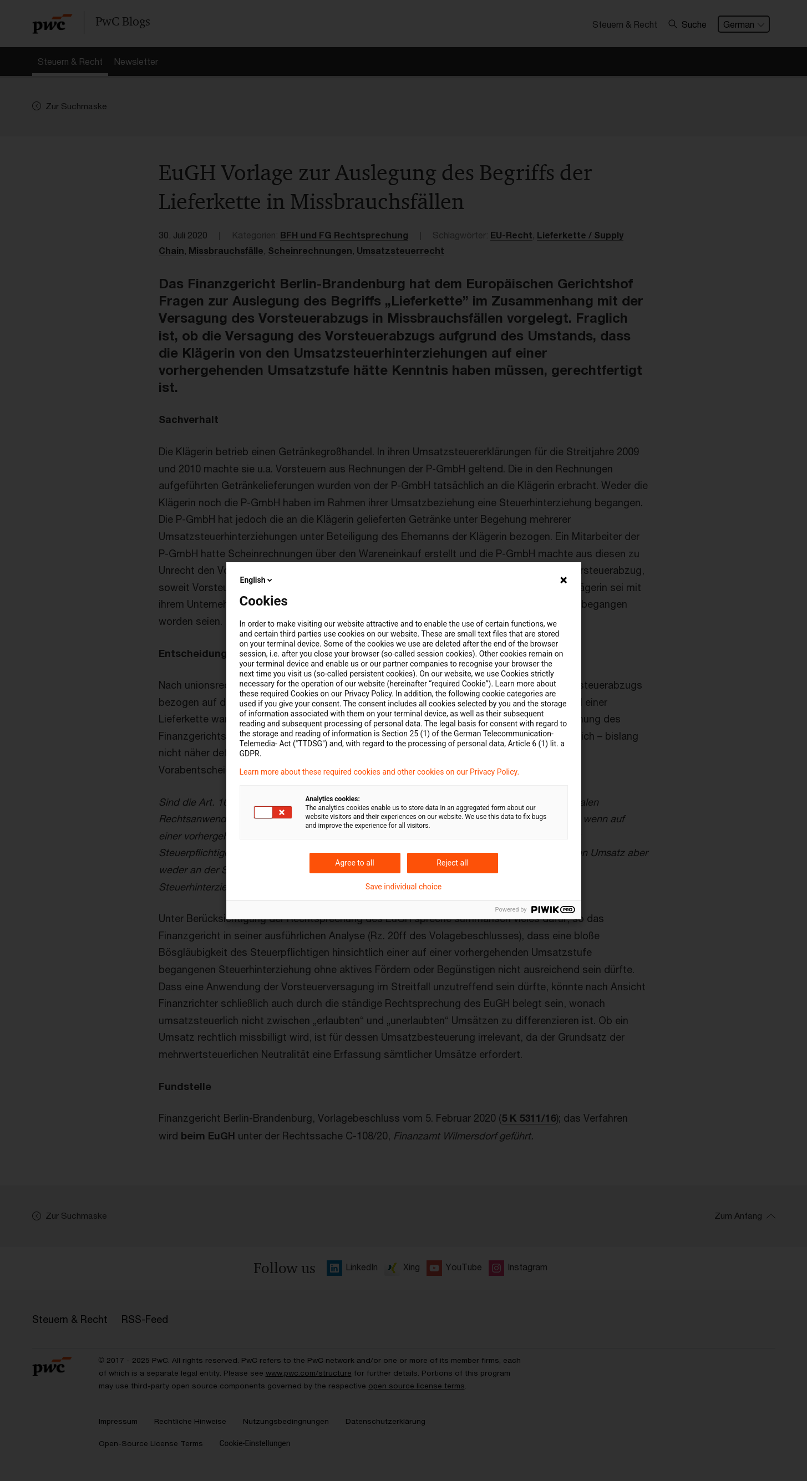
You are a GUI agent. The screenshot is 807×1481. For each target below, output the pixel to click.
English (257, 580)
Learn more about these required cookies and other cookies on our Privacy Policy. (380, 771)
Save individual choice (403, 886)
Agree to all (354, 862)
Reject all (452, 862)
